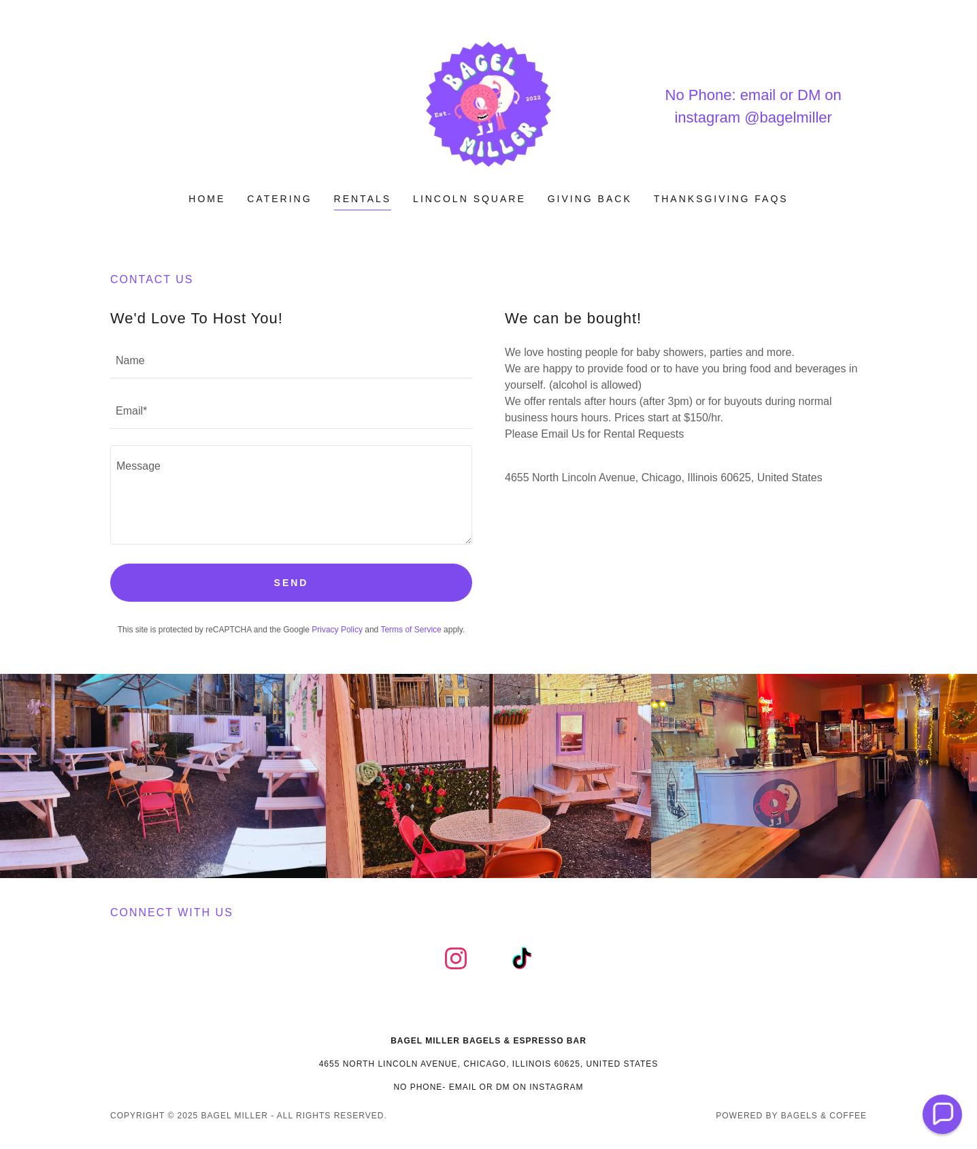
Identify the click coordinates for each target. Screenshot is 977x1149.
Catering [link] (279, 198)
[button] (942, 1114)
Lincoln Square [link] (469, 198)
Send (291, 582)
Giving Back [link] (590, 198)
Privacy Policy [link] (337, 629)
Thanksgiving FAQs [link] (721, 198)
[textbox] (291, 361)
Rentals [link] (363, 198)
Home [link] (206, 198)
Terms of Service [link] (410, 629)
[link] (488, 105)
